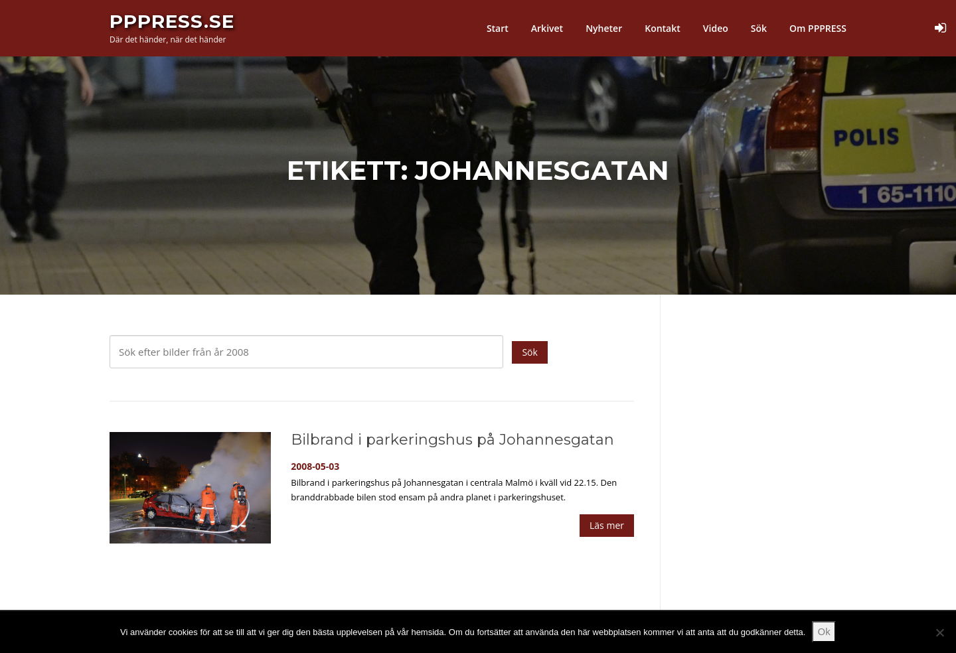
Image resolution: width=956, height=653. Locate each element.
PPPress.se (172, 21)
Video (715, 28)
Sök (759, 28)
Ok (824, 631)
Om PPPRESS (817, 28)
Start (498, 28)
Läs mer (607, 525)
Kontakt (662, 28)
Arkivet (547, 28)
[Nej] (939, 632)
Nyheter (604, 28)
